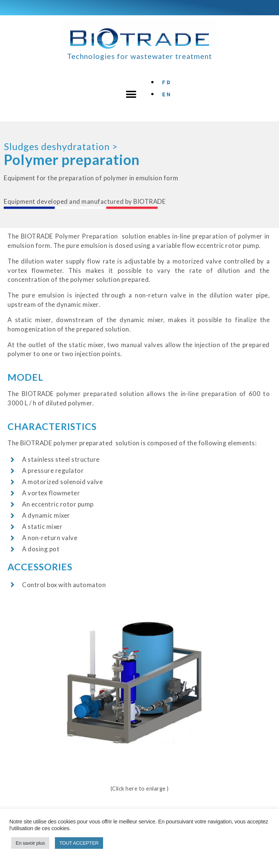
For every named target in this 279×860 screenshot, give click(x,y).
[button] (131, 94)
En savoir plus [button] (30, 843)
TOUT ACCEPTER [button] (79, 843)
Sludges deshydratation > (61, 146)
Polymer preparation (72, 159)
